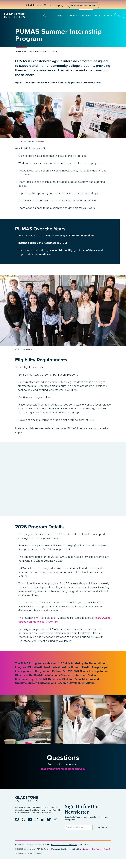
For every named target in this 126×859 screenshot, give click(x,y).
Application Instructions (43, 52)
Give (119, 16)
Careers (86, 849)
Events (108, 16)
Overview (21, 52)
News (98, 16)
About (60, 16)
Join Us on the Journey (84, 5)
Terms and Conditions (60, 849)
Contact (106, 849)
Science (72, 16)
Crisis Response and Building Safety (64, 845)
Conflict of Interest (77, 849)
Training (85, 16)
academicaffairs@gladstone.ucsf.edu (63, 769)
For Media (96, 849)
